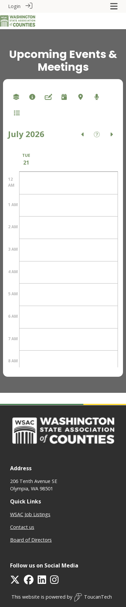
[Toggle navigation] (114, 6)
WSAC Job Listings (30, 514)
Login (14, 6)
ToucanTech (93, 597)
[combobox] (16, 96)
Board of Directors (31, 539)
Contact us (22, 527)
